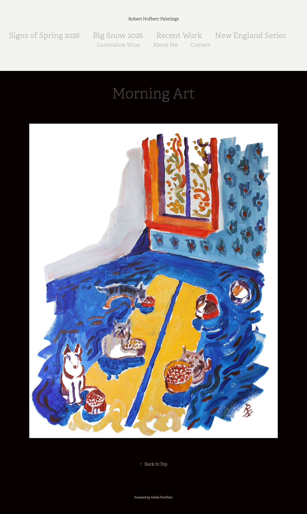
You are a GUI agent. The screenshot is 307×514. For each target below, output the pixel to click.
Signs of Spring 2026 (44, 35)
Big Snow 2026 (118, 35)
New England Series (250, 35)
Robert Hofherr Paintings (153, 19)
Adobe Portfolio (162, 497)
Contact (200, 45)
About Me (165, 45)
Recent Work (179, 35)
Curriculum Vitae (118, 45)
